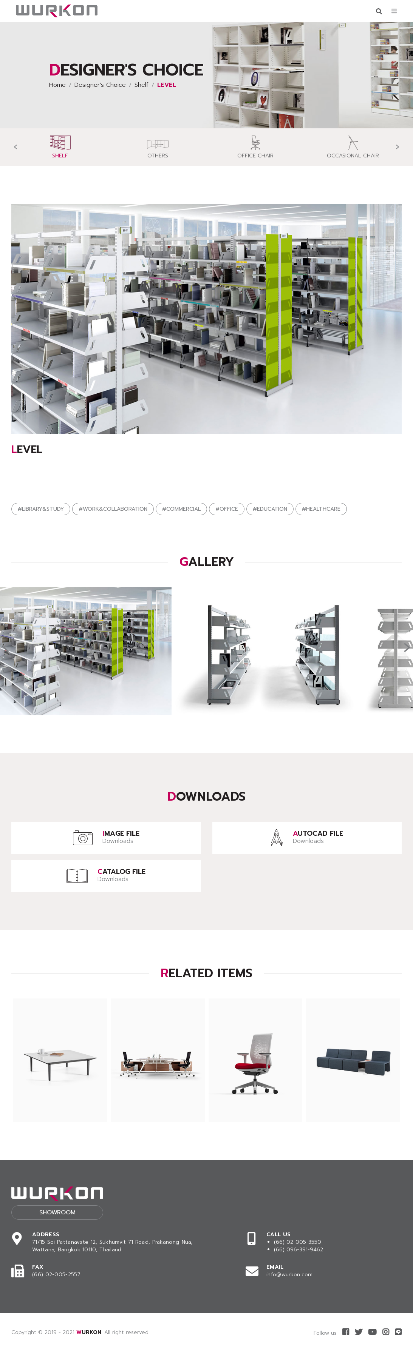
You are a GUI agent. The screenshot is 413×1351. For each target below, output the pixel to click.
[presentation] (15, 147)
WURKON (88, 1332)
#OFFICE (226, 509)
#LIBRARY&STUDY (41, 509)
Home (57, 84)
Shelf (141, 84)
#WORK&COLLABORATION (113, 509)
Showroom (57, 1212)
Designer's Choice (100, 84)
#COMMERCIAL (181, 509)
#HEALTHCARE (321, 509)
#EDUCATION (270, 509)
